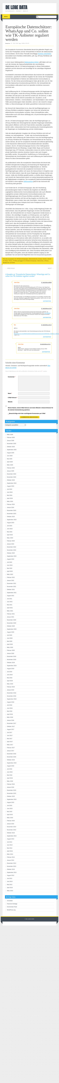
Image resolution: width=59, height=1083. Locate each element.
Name (10, 393)
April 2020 (10, 644)
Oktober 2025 (11, 446)
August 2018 (10, 702)
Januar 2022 (10, 580)
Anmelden (10, 900)
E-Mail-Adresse (13, 397)
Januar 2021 (10, 617)
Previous (10, 268)
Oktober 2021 (11, 589)
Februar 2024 (11, 504)
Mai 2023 (9, 532)
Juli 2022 (9, 562)
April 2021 (10, 608)
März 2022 (10, 574)
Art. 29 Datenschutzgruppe (21, 258)
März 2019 (10, 684)
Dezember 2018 (11, 693)
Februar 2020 (11, 650)
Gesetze (45, 258)
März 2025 (10, 465)
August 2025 (10, 452)
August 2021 (10, 595)
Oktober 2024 (11, 480)
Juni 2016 (9, 772)
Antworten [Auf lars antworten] (47, 337)
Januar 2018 (10, 720)
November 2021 (11, 586)
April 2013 (10, 887)
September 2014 (11, 836)
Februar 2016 (11, 784)
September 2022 (11, 556)
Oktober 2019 (11, 662)
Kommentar (12, 377)
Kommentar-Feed (12, 907)
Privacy (10, 260)
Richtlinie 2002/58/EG (44, 54)
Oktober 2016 (11, 760)
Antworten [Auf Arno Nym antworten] (47, 301)
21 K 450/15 (47, 313)
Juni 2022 (9, 565)
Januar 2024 (10, 507)
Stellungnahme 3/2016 (31, 62)
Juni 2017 (9, 735)
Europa (40, 258)
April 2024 (10, 498)
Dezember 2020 (11, 620)
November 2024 (11, 477)
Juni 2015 (9, 808)
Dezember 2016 (11, 753)
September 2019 (11, 665)
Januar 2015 (10, 823)
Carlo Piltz (25, 43)
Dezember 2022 (11, 547)
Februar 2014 (11, 857)
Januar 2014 (10, 860)
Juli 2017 (9, 732)
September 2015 (11, 799)
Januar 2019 (10, 690)
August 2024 (10, 486)
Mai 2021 (9, 605)
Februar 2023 (11, 541)
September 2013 (11, 872)
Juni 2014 (9, 845)
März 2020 (10, 647)
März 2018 (10, 717)
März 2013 (10, 890)
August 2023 (10, 522)
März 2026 (10, 434)
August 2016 (10, 766)
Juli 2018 (9, 705)
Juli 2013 (9, 878)
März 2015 (10, 817)
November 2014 (11, 830)
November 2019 (11, 659)
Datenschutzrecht (33, 258)
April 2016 (10, 778)
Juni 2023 (9, 528)
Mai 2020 (9, 641)
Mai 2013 (9, 884)
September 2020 (11, 629)
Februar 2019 (11, 687)
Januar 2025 (10, 471)
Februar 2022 (11, 577)
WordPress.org (11, 910)
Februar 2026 (11, 437)
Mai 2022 (9, 568)
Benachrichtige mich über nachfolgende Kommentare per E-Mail (26, 414)
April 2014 (10, 851)
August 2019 (10, 668)
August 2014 (10, 839)
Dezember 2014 (11, 826)
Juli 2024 (9, 489)
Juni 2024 (9, 492)
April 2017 (10, 741)
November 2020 (11, 623)
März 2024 (10, 501)
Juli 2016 (9, 769)
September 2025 (11, 449)
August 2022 (10, 559)
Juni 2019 (9, 674)
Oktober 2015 (11, 796)
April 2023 (10, 535)
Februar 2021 (11, 614)
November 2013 (11, 866)
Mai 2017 (9, 738)
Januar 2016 (10, 787)
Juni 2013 (9, 881)
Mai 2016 (9, 775)
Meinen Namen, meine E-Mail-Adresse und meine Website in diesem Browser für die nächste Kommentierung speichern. (30, 409)
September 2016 (11, 763)
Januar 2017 (10, 750)
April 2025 (10, 462)
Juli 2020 (9, 635)
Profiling (15, 260)
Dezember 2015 (11, 790)
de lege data (16, 7)
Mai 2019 (9, 677)
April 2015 (10, 814)
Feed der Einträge (12, 904)
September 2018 (11, 699)
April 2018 (10, 714)
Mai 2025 (9, 459)
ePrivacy (46, 260)
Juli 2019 (9, 671)
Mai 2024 (9, 495)
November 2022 (11, 550)
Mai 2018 (9, 711)
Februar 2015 (11, 820)
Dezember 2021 (11, 583)
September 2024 (11, 483)
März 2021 (10, 611)
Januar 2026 (10, 440)
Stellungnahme (28, 181)
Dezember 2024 (11, 474)
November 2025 (11, 443)
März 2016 (10, 781)
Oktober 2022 (11, 553)
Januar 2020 (10, 653)
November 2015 (11, 793)
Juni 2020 (9, 638)
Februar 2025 (11, 468)
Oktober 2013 (11, 869)
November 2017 (11, 723)
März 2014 (10, 854)
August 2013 (10, 875)
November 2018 (11, 696)
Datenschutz (40, 260)
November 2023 (11, 513)
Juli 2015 (9, 805)
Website (10, 402)
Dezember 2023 (11, 510)
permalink (12, 262)
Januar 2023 (10, 544)
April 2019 (10, 680)
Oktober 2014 (11, 833)
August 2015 (10, 802)
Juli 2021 (9, 598)
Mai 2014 (9, 848)
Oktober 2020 (11, 626)
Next (51, 268)
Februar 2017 (11, 747)
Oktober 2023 (11, 516)
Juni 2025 (9, 455)
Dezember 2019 (11, 656)
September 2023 (11, 519)
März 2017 (10, 744)
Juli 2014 (9, 842)
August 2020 (10, 632)
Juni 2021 (9, 601)
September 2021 (11, 592)
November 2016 (11, 757)
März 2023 (10, 538)
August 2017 (10, 729)
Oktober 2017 (11, 726)
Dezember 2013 (11, 863)
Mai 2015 (9, 811)
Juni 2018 (9, 708)
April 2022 (10, 571)
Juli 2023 (9, 525)
